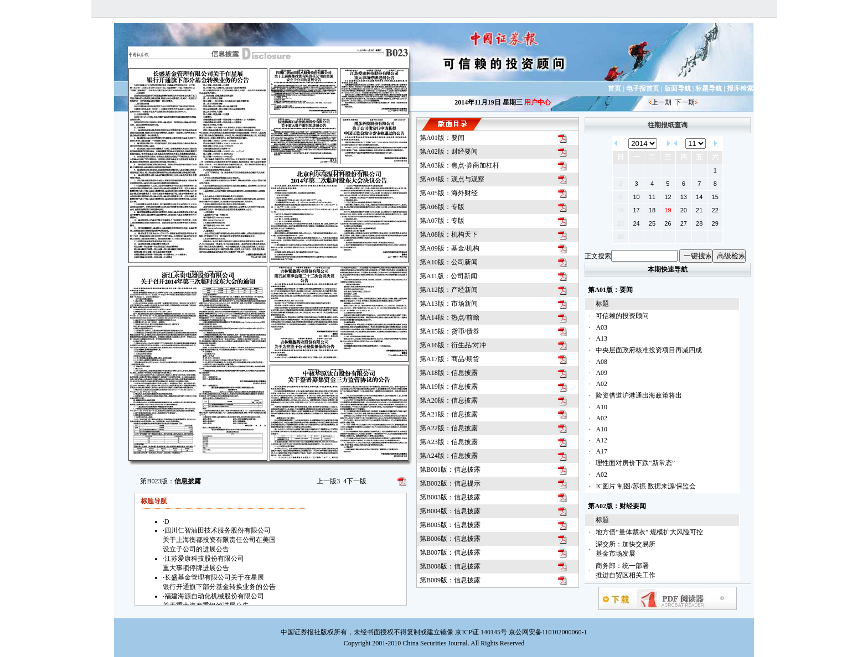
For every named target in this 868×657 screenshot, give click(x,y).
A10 (601, 407)
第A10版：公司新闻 (449, 262)
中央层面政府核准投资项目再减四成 (649, 350)
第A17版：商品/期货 (449, 359)
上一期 (661, 102)
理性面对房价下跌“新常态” (635, 463)
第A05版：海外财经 (449, 193)
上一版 (328, 481)
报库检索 (740, 88)
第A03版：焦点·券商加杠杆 (459, 165)
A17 (601, 451)
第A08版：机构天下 (449, 234)
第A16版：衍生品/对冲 (453, 345)
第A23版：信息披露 (449, 442)
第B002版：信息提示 (450, 483)
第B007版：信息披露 (450, 552)
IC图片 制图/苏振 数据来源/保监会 (646, 486)
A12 (601, 440)
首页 (614, 88)
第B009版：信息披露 (450, 580)
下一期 (685, 102)
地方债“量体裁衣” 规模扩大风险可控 (649, 532)
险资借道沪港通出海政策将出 (639, 395)
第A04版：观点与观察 (452, 179)
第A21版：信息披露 (449, 414)
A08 (601, 362)
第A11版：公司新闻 (448, 276)
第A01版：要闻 (442, 138)
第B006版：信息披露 (450, 539)
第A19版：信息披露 (449, 386)
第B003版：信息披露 (450, 497)
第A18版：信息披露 (449, 373)
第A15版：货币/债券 (449, 331)
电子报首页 (642, 88)
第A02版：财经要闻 (449, 151)
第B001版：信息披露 (450, 469)
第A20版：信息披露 (449, 400)
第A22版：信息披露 (449, 428)
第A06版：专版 (442, 207)
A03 (601, 327)
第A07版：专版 (442, 221)
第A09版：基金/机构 (449, 248)
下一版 (354, 481)
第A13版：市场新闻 (449, 303)
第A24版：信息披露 (449, 456)
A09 (601, 373)
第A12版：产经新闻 (449, 290)
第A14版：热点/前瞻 (449, 317)
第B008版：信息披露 (450, 566)
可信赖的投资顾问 (622, 316)
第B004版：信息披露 (450, 511)
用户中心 (537, 102)
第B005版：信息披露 (450, 525)
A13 (601, 338)
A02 (601, 384)
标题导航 (708, 88)
